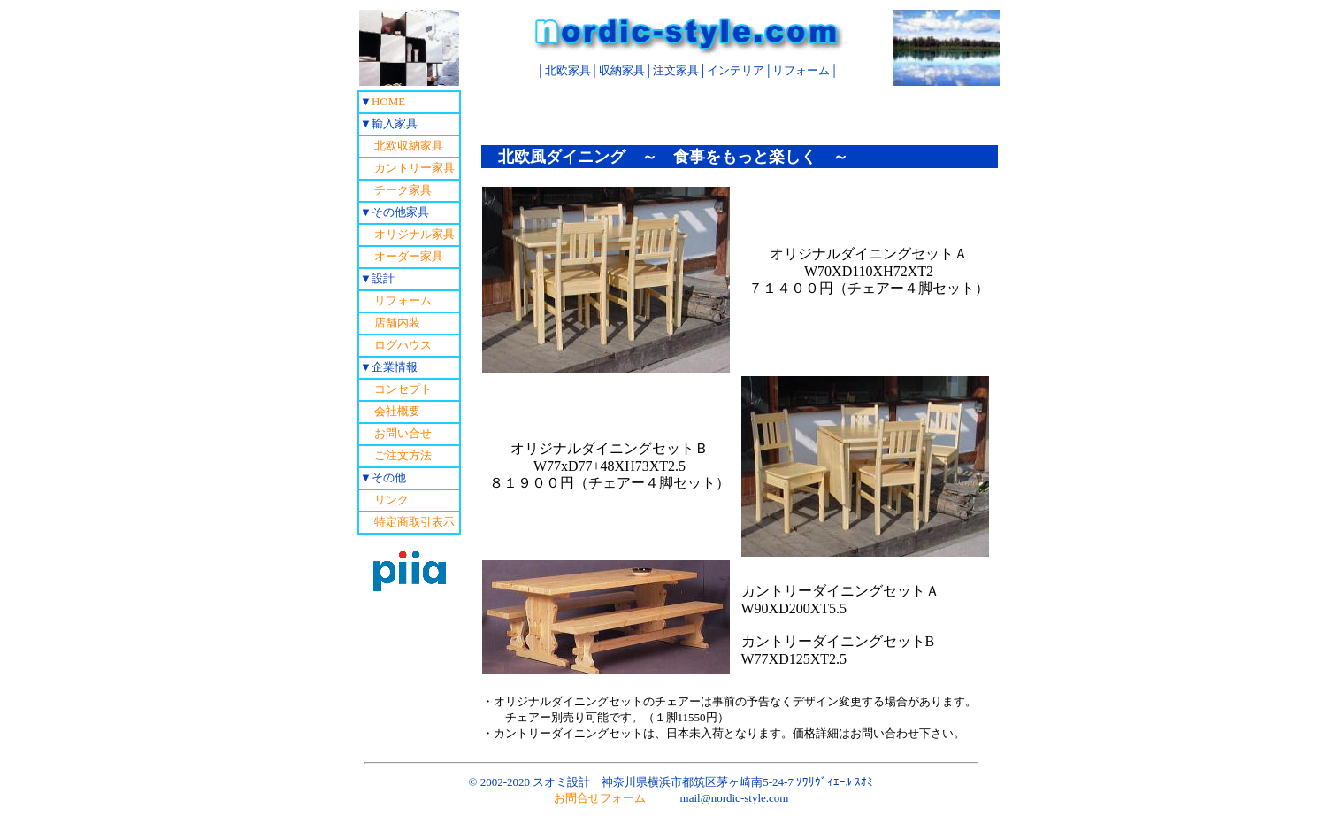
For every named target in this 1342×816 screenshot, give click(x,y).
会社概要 (397, 411)
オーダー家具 (408, 256)
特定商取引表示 (414, 521)
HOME (388, 101)
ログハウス (403, 344)
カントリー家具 (407, 167)
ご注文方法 (403, 455)
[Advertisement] (740, 116)
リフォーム (403, 300)
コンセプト (403, 389)
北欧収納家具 (401, 145)
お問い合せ (403, 433)
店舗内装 (397, 322)
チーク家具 (403, 189)
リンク (391, 499)
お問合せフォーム (600, 797)
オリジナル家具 (414, 234)
